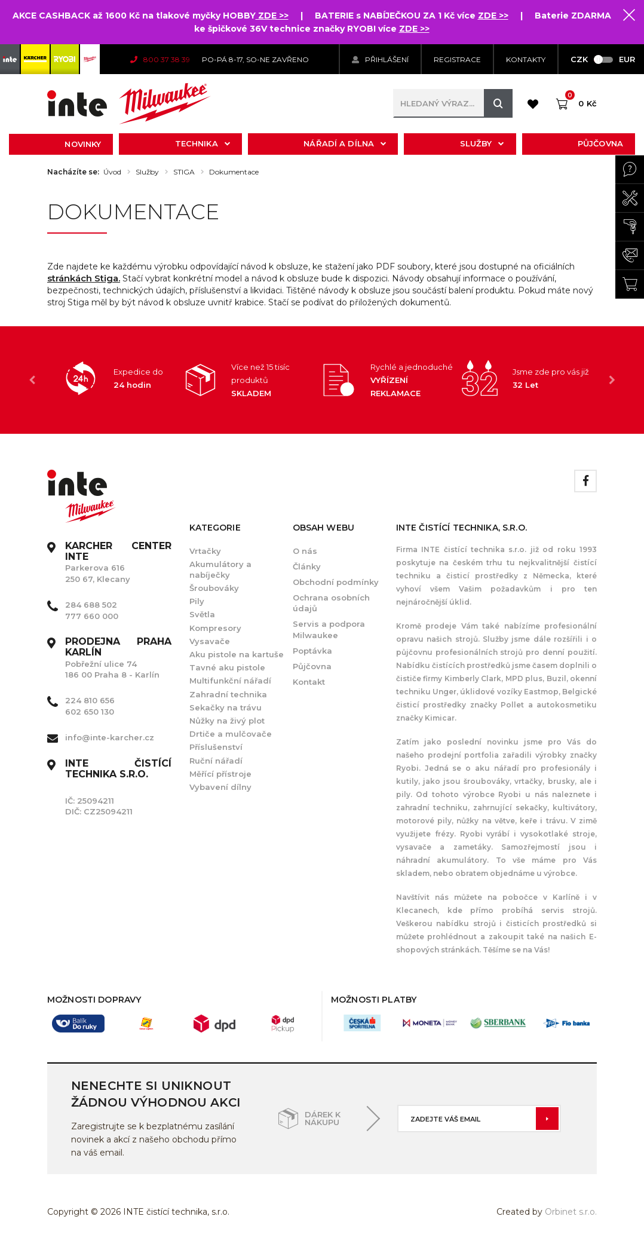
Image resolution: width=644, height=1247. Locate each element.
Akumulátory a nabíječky (220, 569)
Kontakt (309, 682)
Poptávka (312, 650)
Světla (202, 614)
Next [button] (612, 380)
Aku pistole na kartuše (236, 654)
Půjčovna (600, 143)
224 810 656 (90, 700)
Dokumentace (234, 172)
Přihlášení (380, 59)
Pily (196, 601)
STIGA (184, 172)
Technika (202, 143)
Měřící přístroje (220, 774)
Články (307, 566)
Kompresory (215, 628)
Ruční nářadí (216, 760)
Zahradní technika (228, 694)
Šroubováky (214, 588)
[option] (116, 378)
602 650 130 (89, 711)
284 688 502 (91, 604)
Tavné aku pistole (227, 667)
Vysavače (209, 641)
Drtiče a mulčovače (230, 734)
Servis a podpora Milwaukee (329, 629)
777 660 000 (91, 616)
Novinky (83, 144)
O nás (305, 551)
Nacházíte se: (73, 172)
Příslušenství (216, 747)
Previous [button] (32, 380)
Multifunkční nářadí (230, 680)
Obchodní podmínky (336, 582)
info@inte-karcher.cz (109, 737)
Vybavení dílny (220, 787)
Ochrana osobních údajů (331, 603)
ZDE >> (272, 15)
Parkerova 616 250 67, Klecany (118, 562)
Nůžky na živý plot (227, 720)
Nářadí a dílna (344, 143)
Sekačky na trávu (225, 707)
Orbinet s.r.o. (571, 1211)
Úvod (112, 172)
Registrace (457, 59)
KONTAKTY (525, 59)
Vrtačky (205, 551)
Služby (482, 143)
